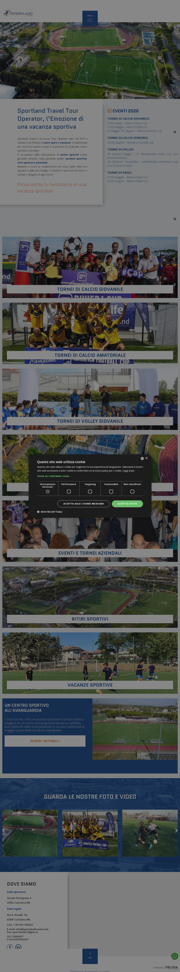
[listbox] (142, 458)
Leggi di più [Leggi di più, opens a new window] (128, 470)
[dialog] (90, 486)
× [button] (146, 458)
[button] (90, 476)
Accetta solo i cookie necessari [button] (83, 503)
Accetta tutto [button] (127, 503)
